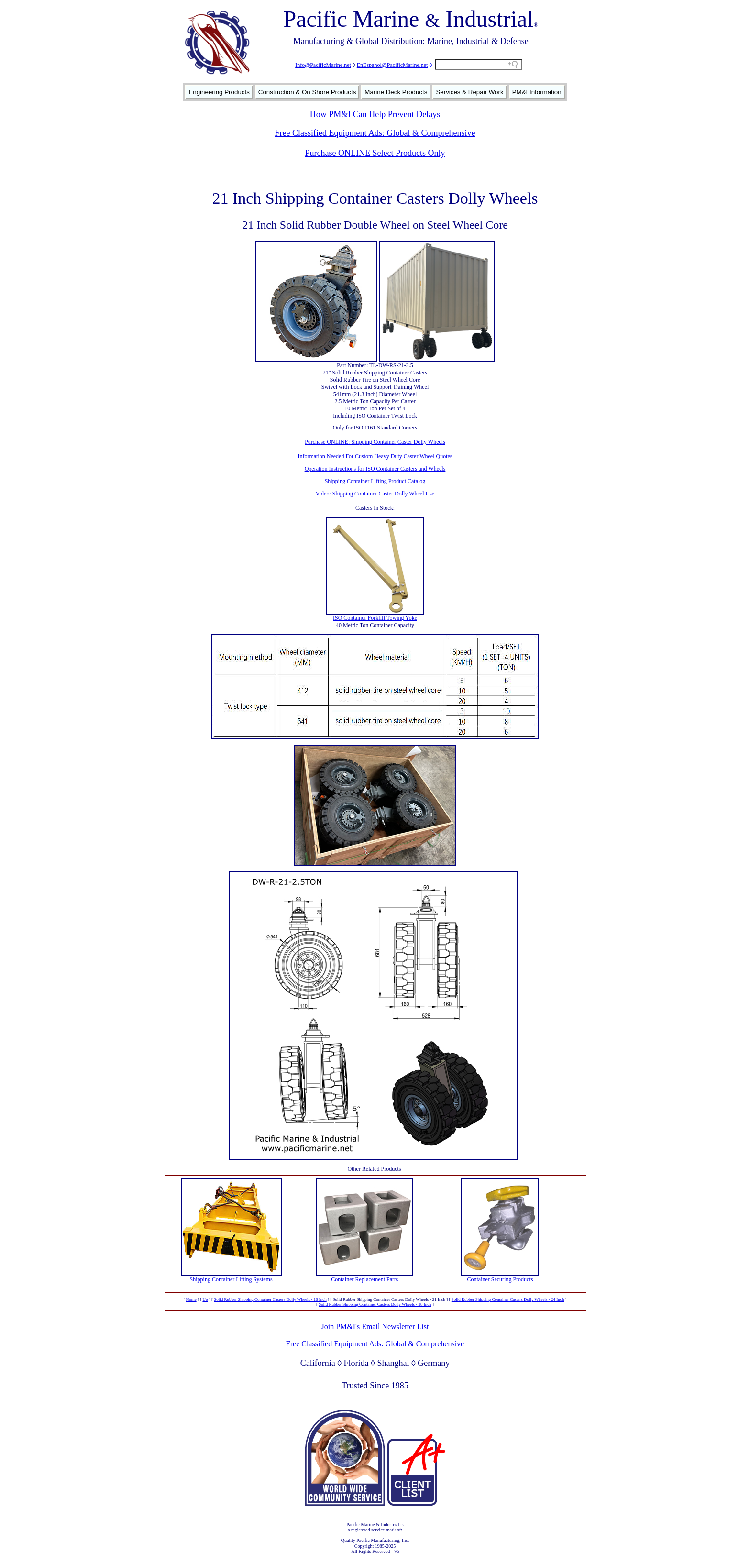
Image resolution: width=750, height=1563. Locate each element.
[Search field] (478, 64)
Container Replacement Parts (364, 1279)
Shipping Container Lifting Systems (231, 1279)
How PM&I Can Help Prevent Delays (375, 114)
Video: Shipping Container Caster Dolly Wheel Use (375, 493)
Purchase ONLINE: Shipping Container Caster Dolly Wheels (375, 442)
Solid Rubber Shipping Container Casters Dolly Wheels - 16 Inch (270, 1299)
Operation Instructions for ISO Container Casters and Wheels (375, 468)
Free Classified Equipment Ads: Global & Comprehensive (375, 133)
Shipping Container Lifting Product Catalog (375, 481)
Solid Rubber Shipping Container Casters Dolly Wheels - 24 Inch (508, 1299)
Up (205, 1299)
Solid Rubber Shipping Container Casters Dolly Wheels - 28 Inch (375, 1304)
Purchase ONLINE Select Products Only (375, 153)
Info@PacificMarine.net (323, 65)
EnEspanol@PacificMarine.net (392, 65)
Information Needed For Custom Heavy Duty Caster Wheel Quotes (375, 456)
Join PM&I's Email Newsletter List (375, 1326)
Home (191, 1299)
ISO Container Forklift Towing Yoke (375, 618)
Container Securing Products (500, 1279)
